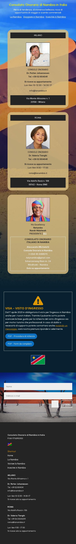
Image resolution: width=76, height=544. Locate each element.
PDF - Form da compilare (20, 343)
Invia (66, 404)
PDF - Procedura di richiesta (21, 336)
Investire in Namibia (56, 16)
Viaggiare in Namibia (33, 16)
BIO (45, 233)
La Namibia (16, 16)
